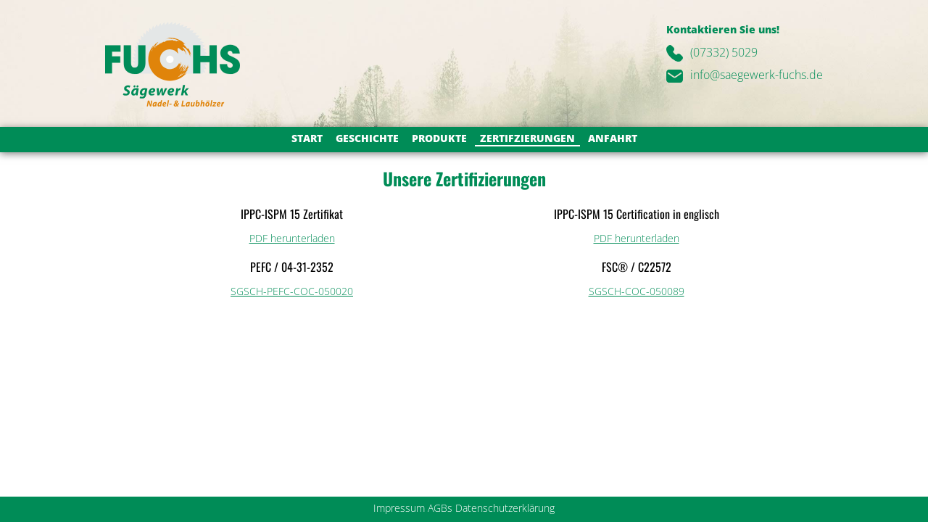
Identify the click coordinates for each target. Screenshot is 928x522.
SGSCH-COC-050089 (636, 291)
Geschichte (367, 138)
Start (307, 138)
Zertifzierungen (527, 138)
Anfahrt (612, 138)
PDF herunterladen (292, 238)
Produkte (439, 138)
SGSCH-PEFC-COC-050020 (292, 291)
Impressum (399, 508)
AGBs (440, 508)
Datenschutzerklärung (505, 508)
